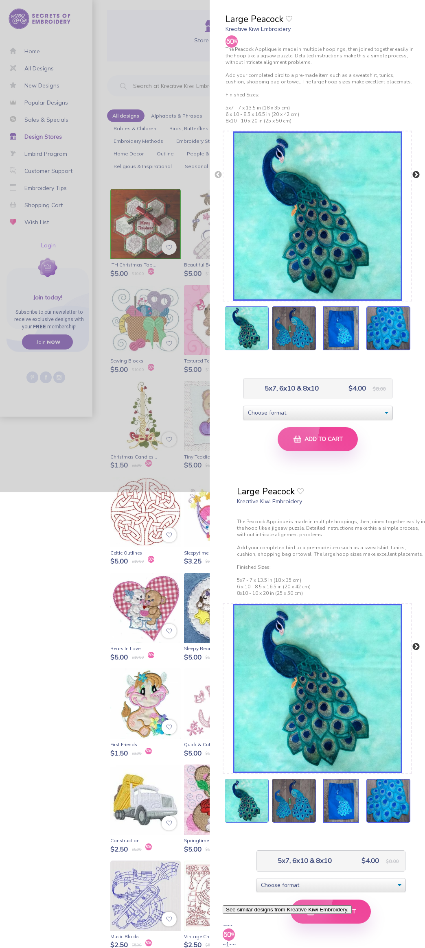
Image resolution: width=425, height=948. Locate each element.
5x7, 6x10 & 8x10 (291, 388)
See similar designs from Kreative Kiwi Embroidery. (287, 909)
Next (416, 175)
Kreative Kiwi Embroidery (258, 29)
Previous (218, 175)
